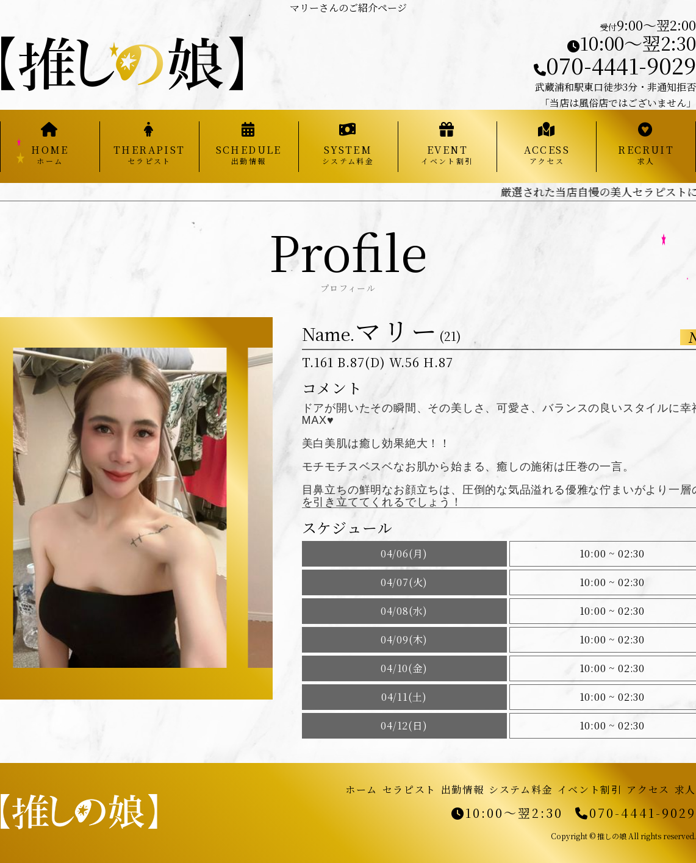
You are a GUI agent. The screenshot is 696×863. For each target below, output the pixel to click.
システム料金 (521, 789)
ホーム (361, 789)
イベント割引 (590, 789)
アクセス (647, 789)
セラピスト (409, 789)
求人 (685, 789)
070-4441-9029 (615, 65)
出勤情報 (462, 789)
